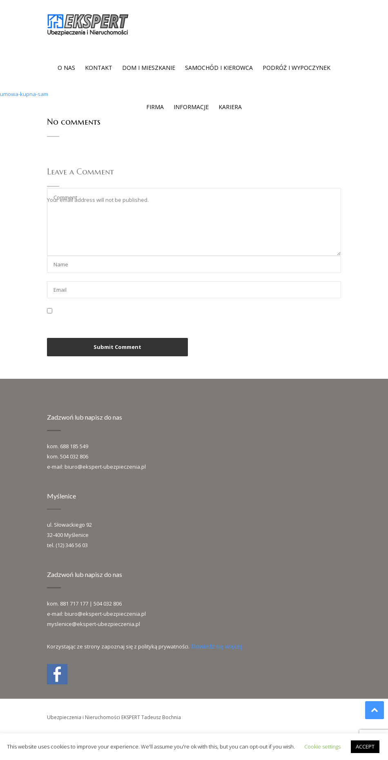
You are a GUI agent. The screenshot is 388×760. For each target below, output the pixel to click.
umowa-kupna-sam (24, 94)
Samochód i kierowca (219, 68)
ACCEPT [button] (365, 746)
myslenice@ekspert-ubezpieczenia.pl (93, 624)
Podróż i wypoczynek (296, 68)
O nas (66, 68)
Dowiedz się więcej (216, 646)
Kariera (230, 107)
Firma (155, 107)
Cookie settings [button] (322, 746)
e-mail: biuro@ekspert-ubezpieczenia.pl (96, 466)
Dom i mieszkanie (148, 68)
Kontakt (98, 68)
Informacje (191, 107)
